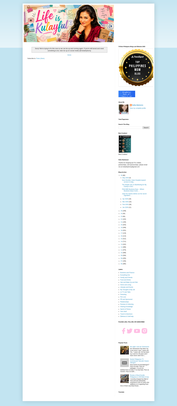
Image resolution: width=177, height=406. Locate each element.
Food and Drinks (125, 280)
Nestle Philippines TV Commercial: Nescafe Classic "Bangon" (139, 361)
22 (122, 219)
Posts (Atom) (40, 58)
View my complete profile (138, 108)
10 (122, 253)
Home (69, 55)
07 (122, 261)
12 (122, 247)
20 (122, 225)
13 (122, 244)
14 (122, 241)
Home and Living (125, 285)
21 (122, 222)
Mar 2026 (125, 202)
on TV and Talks (125, 292)
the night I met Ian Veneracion (139, 347)
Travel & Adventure (126, 314)
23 (122, 216)
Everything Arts (125, 275)
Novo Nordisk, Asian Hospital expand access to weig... (134, 181)
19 (122, 227)
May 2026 (125, 178)
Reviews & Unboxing (127, 304)
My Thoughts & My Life (127, 290)
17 (122, 233)
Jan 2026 (125, 207)
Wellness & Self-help (127, 316)
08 (122, 258)
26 (122, 175)
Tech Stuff (123, 311)
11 (122, 250)
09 (122, 255)
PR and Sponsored (126, 299)
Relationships (124, 302)
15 (122, 239)
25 (122, 211)
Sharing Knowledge (126, 306)
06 (122, 264)
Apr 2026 (125, 199)
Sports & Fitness (125, 309)
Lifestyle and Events (126, 287)
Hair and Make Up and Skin (129, 282)
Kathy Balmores (137, 105)
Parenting (123, 294)
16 (122, 236)
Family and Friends (126, 277)
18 (122, 230)
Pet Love (123, 297)
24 (122, 213)
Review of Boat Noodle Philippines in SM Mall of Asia (139, 376)
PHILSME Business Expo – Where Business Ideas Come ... (133, 190)
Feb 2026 (125, 204)
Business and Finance (127, 272)
